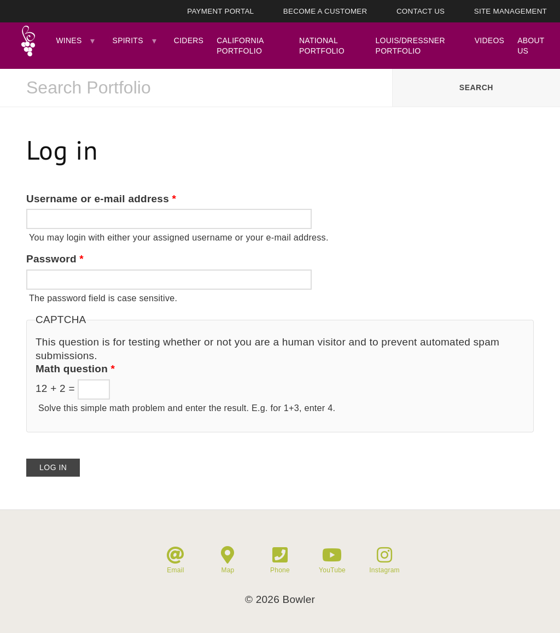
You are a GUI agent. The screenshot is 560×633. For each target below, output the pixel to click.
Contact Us (420, 11)
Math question (75, 368)
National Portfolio (322, 45)
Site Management (510, 11)
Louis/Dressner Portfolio (410, 45)
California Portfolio (240, 45)
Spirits (128, 40)
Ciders (188, 40)
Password (55, 259)
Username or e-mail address (101, 198)
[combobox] (196, 88)
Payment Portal (220, 11)
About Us (530, 45)
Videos (489, 40)
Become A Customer (325, 11)
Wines (68, 40)
